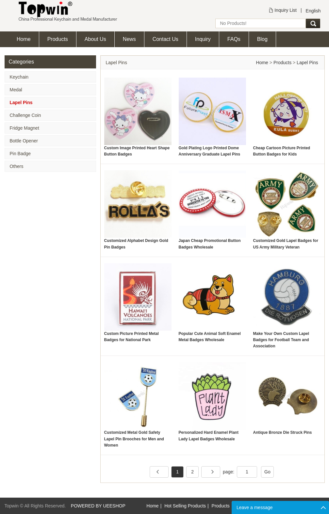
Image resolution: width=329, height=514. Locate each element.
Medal (16, 89)
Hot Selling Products (185, 505)
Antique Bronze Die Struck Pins (282, 432)
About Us (95, 39)
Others (17, 166)
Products (57, 39)
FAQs (233, 39)
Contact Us (165, 39)
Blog (262, 39)
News (129, 39)
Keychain (19, 77)
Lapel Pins (21, 102)
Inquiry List (285, 10)
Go (267, 471)
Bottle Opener (24, 140)
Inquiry (203, 39)
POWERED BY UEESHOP (98, 505)
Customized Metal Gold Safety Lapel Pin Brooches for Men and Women (134, 438)
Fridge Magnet (24, 128)
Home (24, 39)
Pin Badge (20, 153)
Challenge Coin (25, 115)
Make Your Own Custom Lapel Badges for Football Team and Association (281, 339)
